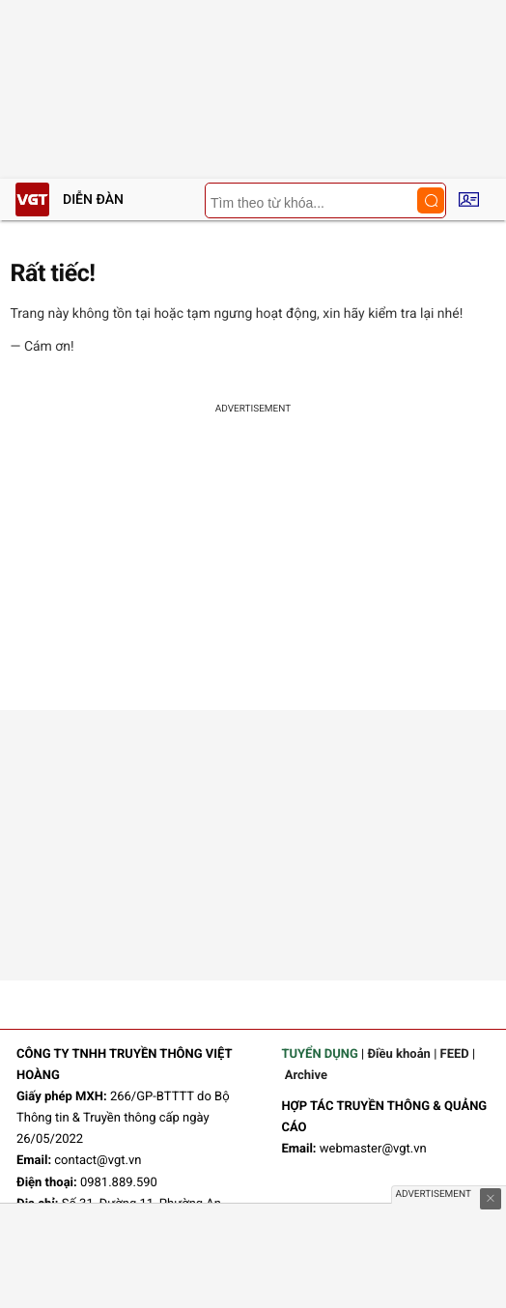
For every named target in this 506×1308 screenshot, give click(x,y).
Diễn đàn (93, 200)
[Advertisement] (253, 565)
